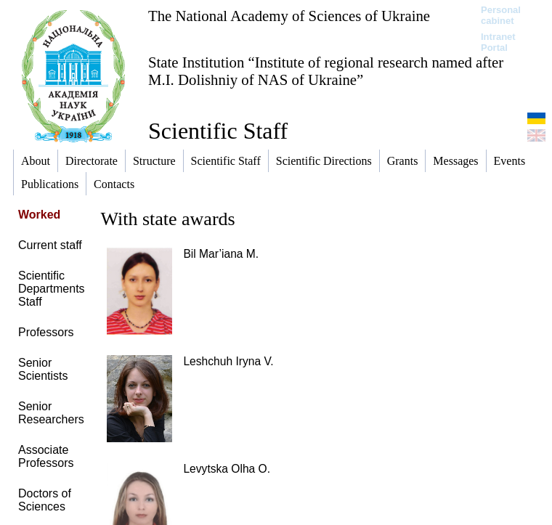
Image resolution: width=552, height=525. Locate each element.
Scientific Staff (218, 131)
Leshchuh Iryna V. (228, 361)
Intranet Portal (498, 42)
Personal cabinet (501, 15)
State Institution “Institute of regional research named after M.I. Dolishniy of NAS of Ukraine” (325, 71)
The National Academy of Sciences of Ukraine (289, 15)
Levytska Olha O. (226, 469)
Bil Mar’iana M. (221, 254)
